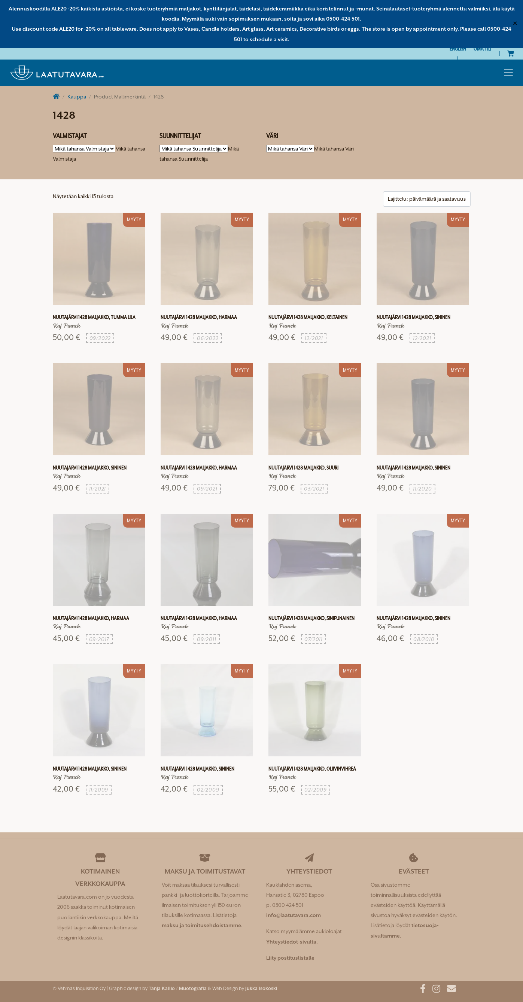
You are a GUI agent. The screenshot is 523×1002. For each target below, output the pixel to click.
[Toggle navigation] (508, 73)
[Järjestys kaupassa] (427, 199)
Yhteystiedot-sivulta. (292, 942)
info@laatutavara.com (293, 915)
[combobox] (334, 149)
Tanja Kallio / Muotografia (178, 988)
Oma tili (482, 49)
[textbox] (334, 149)
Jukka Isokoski (261, 988)
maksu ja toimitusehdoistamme (201, 925)
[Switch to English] (458, 49)
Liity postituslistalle (290, 958)
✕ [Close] (515, 24)
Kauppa (76, 97)
